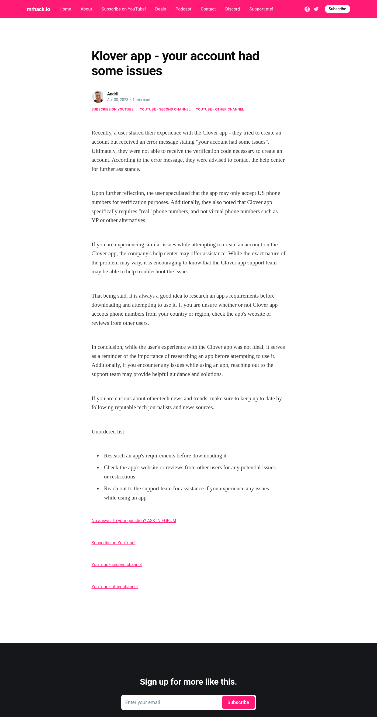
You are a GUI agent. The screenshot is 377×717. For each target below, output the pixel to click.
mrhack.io (38, 9)
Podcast (183, 9)
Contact (208, 9)
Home (65, 9)
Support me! (261, 9)
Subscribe (337, 8)
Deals (160, 9)
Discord (232, 9)
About (86, 9)
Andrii (113, 93)
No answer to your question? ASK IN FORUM (134, 520)
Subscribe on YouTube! (124, 9)
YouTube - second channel (165, 109)
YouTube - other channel (220, 109)
